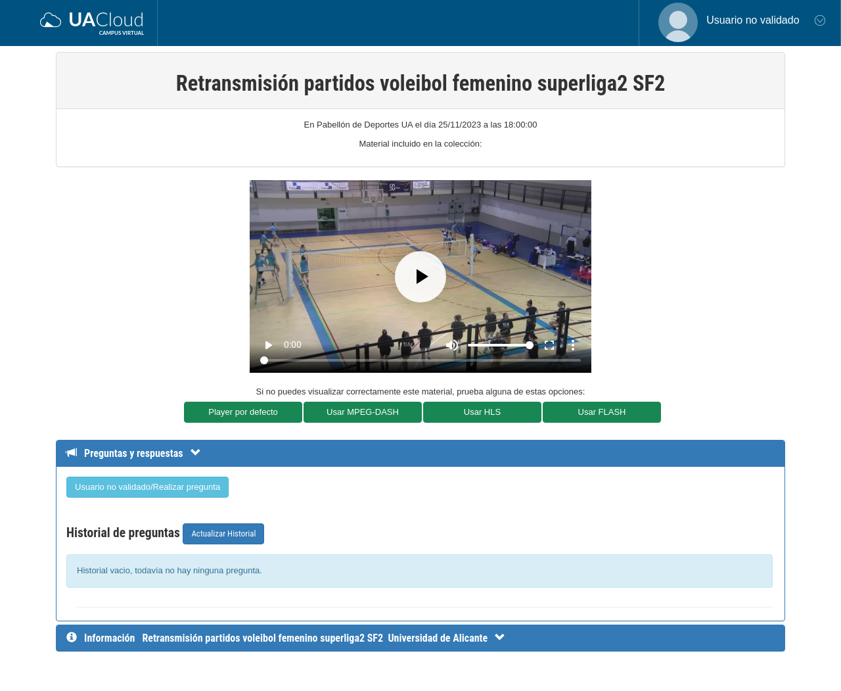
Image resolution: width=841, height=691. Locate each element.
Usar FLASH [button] (602, 412)
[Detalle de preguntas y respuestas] (140, 453)
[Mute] (452, 345)
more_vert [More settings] (573, 345)
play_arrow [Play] (268, 345)
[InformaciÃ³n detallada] (323, 638)
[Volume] (501, 345)
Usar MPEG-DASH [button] (363, 412)
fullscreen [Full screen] (549, 345)
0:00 (293, 344)
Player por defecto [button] (243, 412)
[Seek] (420, 360)
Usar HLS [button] (482, 412)
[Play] (420, 276)
